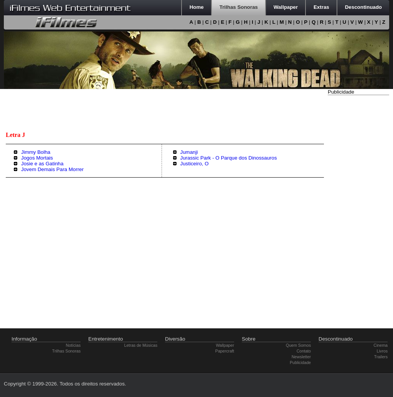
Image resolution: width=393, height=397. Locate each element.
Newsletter (301, 356)
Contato (304, 351)
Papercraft (224, 351)
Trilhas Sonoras (66, 351)
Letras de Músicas (140, 345)
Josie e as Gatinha (42, 163)
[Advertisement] (358, 212)
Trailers (381, 356)
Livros (382, 351)
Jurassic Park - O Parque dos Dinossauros (228, 158)
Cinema (380, 345)
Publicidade (300, 362)
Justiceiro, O (194, 163)
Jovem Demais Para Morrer (52, 169)
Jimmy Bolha (35, 152)
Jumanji (189, 152)
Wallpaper (225, 345)
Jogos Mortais (37, 158)
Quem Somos (298, 345)
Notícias (73, 345)
